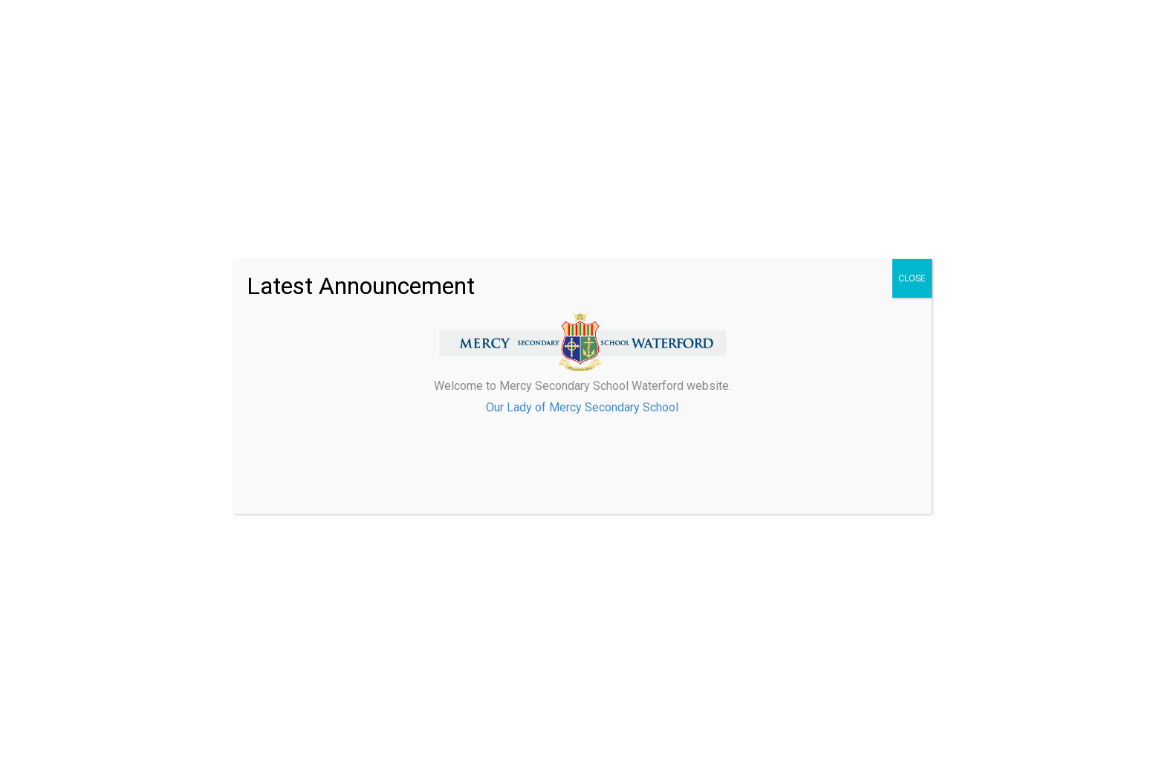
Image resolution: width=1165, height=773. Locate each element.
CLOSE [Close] (912, 278)
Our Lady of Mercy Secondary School (583, 407)
